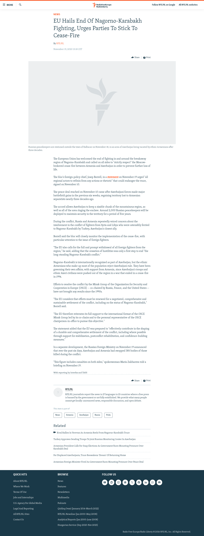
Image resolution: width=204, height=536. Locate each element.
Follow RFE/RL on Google (163, 5)
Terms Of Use (20, 492)
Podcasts (62, 503)
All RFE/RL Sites (21, 514)
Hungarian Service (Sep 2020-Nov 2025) (78, 525)
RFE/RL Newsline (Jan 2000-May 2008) (77, 514)
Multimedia (63, 498)
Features (62, 487)
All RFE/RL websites (188, 5)
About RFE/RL (20, 481)
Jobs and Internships (23, 498)
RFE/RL (60, 43)
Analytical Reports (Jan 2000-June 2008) (78, 520)
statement (112, 177)
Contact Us (18, 520)
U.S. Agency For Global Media (27, 503)
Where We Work (21, 487)
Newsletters (64, 492)
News (56, 14)
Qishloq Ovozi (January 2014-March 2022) (78, 509)
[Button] (135, 58)
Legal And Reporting (23, 509)
